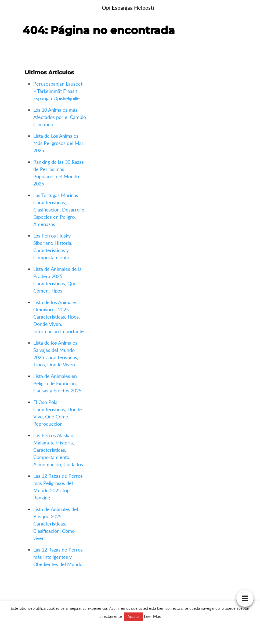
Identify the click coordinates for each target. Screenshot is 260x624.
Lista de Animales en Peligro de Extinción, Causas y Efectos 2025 (57, 383)
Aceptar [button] (134, 616)
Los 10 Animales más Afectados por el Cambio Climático (59, 117)
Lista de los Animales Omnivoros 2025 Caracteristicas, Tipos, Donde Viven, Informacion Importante (58, 316)
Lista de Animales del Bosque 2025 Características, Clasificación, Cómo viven (55, 523)
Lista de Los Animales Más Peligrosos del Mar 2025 (58, 143)
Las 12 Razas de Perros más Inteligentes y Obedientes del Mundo (58, 557)
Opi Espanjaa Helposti (128, 7)
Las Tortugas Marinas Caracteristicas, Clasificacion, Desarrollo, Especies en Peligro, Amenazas (59, 209)
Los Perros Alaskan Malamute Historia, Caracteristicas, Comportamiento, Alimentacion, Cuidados (58, 449)
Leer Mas (152, 616)
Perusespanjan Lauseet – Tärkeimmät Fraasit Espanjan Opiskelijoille (57, 91)
